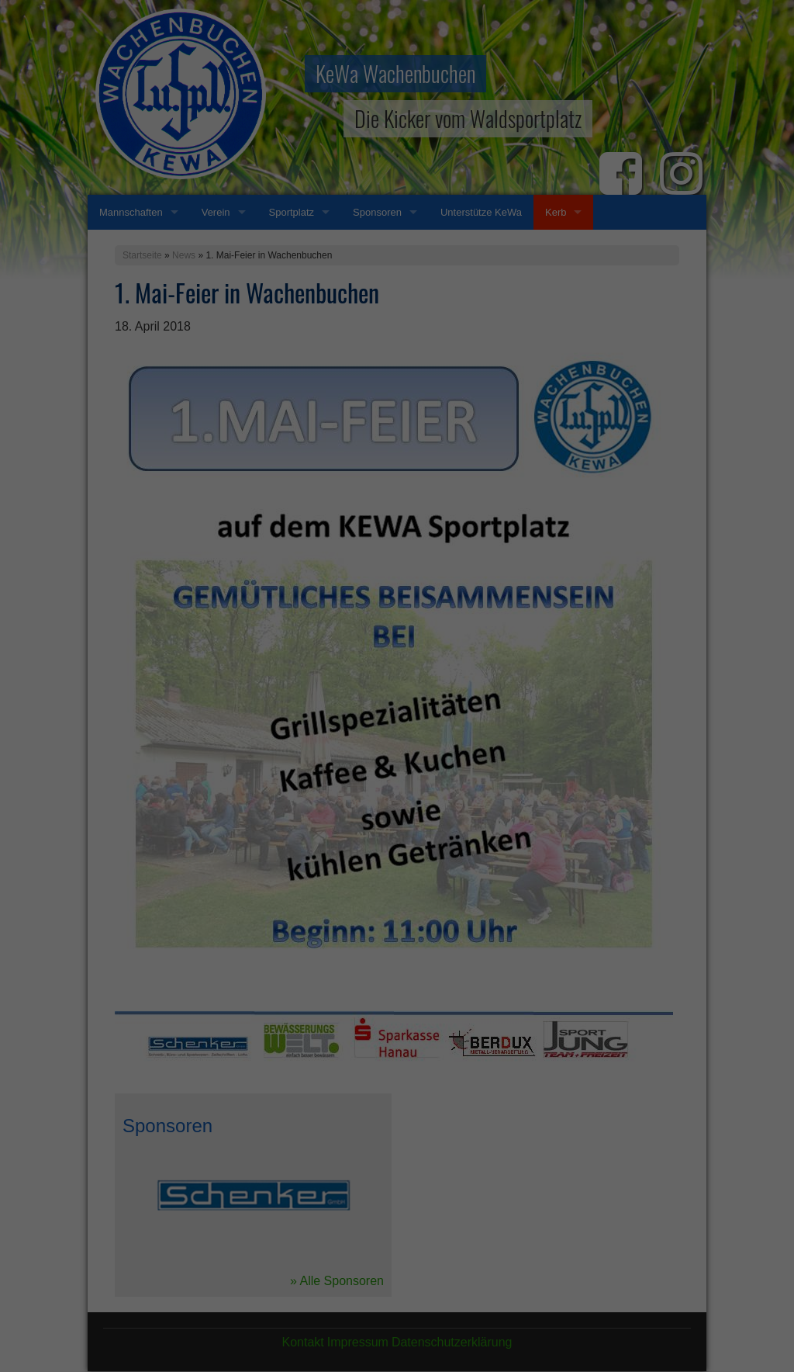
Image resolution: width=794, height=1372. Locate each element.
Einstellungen (228, 672)
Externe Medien (540, 707)
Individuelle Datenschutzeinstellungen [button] (397, 851)
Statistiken (379, 707)
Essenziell (230, 707)
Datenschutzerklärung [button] (404, 885)
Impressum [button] (473, 885)
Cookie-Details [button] (328, 885)
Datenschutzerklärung (299, 656)
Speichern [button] (397, 805)
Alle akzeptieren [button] (397, 759)
